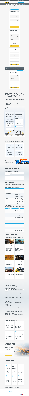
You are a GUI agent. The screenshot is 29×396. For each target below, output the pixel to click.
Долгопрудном (22, 4)
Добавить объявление (19, 70)
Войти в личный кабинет (8, 0)
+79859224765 (15, 87)
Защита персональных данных (11, 391)
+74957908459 (15, 64)
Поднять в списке (15, 22)
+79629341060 (15, 45)
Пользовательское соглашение (18, 0)
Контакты (23, 0)
